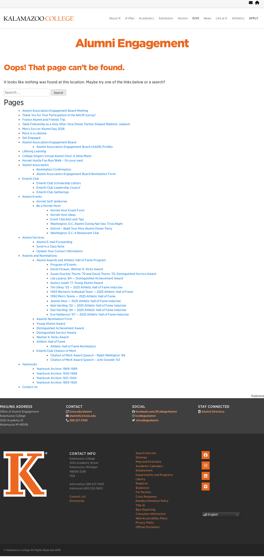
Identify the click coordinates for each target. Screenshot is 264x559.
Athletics (238, 18)
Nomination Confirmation (53, 169)
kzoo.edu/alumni (80, 411)
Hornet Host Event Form (67, 210)
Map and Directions (148, 461)
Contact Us (30, 387)
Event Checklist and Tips (67, 219)
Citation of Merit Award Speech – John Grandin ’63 (85, 360)
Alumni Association (35, 165)
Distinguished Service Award (56, 332)
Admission (166, 18)
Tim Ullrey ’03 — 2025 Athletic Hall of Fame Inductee (86, 287)
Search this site (146, 453)
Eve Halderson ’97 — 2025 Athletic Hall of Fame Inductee (89, 314)
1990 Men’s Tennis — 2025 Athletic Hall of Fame (82, 296)
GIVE (195, 18)
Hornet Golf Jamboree (51, 201)
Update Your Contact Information (59, 251)
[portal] (257, 2)
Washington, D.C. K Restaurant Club (74, 233)
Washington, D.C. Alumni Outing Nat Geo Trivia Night (86, 224)
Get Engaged (31, 138)
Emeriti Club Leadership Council (58, 187)
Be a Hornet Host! (48, 206)
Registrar (142, 483)
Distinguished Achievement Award (60, 328)
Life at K (221, 18)
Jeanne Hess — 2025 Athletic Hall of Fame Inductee (85, 301)
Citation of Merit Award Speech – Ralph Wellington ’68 (87, 355)
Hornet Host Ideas (63, 215)
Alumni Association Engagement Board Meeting (55, 110)
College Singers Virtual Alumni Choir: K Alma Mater (57, 156)
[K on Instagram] (206, 469)
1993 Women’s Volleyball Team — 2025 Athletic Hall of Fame (91, 292)
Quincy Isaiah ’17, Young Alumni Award (76, 283)
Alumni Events (32, 196)
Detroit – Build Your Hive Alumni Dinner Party (81, 228)
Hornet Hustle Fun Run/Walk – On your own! (52, 160)
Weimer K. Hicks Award (52, 337)
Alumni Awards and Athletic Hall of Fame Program (71, 260)
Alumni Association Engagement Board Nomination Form (76, 174)
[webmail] (251, 2)
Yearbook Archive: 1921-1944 (56, 378)
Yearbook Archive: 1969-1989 (57, 369)
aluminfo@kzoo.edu (82, 416)
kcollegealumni (145, 416)
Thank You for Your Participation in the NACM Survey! (59, 115)
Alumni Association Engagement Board (49, 142)
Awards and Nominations (39, 255)
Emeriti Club (30, 178)
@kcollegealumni (147, 420)
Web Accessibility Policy (152, 518)
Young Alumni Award (50, 323)
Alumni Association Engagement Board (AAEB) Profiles (74, 147)
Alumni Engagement (132, 43)
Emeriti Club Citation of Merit (56, 351)
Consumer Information (151, 514)
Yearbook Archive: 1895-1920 (56, 382)
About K (115, 18)
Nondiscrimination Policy (152, 501)
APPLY (253, 18)
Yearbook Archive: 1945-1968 (56, 373)
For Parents (143, 492)
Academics (146, 18)
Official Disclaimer (148, 527)
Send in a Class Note (50, 246)
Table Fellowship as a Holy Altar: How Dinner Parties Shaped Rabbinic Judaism (76, 124)
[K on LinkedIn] (206, 480)
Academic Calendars (149, 466)
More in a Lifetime (34, 133)
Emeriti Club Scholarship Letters (58, 183)
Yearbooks (29, 364)
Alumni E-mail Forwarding (54, 242)
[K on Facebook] (206, 459)
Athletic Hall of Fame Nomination (73, 346)
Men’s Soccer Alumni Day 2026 (43, 129)
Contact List (77, 496)
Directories (76, 501)
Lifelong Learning (34, 151)
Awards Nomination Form (54, 319)
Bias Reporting (145, 509)
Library (140, 479)
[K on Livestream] (206, 490)
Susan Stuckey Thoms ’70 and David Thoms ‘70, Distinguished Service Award (103, 274)
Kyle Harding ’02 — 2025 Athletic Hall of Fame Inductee (88, 305)
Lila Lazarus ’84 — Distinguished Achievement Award (86, 278)
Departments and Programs (154, 475)
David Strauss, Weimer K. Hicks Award (76, 269)
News (207, 18)
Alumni (183, 18)
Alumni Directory (213, 411)
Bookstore (142, 488)
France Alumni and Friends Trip (43, 119)
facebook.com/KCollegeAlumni (156, 411)
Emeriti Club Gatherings (52, 192)
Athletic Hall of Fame (50, 341)
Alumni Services (33, 237)
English (210, 514)
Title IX (140, 505)
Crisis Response (146, 496)
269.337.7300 (78, 420)
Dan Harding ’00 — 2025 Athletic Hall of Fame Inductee (88, 310)
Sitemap (141, 457)
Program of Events (63, 264)
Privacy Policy (145, 522)
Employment (144, 470)
